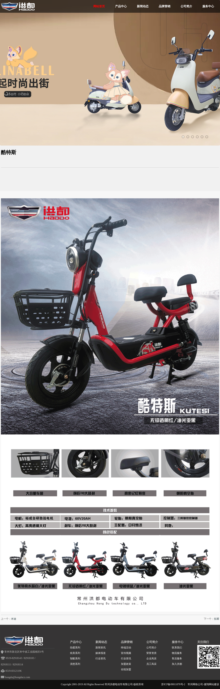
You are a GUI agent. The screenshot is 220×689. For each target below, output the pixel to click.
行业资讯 (100, 658)
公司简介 (186, 6)
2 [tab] (187, 136)
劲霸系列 (75, 647)
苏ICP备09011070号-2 (173, 684)
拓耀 (216, 618)
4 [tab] (197, 136)
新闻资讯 (100, 647)
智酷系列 (75, 658)
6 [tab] (206, 136)
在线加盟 (126, 669)
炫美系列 (75, 653)
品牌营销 (164, 6)
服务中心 (208, 6)
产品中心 (121, 6)
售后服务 (177, 658)
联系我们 (177, 647)
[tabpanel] (110, 86)
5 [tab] (202, 136)
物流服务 (177, 653)
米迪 (13, 618)
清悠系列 (75, 664)
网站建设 (214, 684)
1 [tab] (183, 136)
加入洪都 (177, 664)
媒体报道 (100, 653)
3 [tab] (192, 136)
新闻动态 (143, 6)
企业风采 (151, 658)
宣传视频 (126, 653)
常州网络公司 (195, 684)
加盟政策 (126, 664)
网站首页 (99, 6)
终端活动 (126, 647)
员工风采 (151, 664)
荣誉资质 (151, 653)
